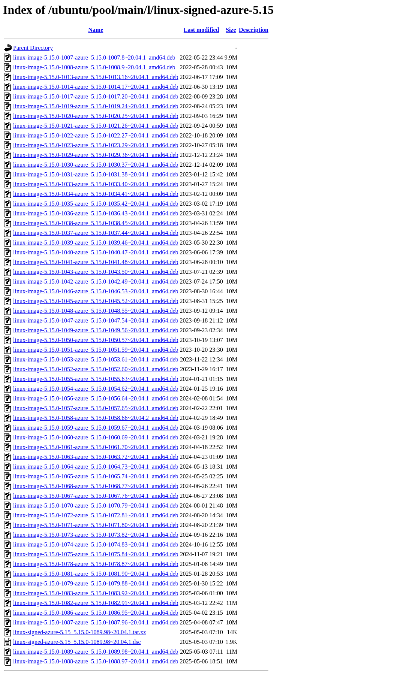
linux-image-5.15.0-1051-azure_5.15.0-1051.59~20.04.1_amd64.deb (95, 349)
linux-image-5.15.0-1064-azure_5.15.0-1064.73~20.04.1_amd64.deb (95, 466)
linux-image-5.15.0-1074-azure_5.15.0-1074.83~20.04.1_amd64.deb (95, 544)
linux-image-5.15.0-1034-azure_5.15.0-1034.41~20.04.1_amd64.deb (95, 194)
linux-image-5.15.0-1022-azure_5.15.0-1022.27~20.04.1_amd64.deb (95, 135)
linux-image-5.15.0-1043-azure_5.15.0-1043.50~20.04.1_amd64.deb (95, 272)
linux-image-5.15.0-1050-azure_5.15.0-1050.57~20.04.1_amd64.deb (95, 340)
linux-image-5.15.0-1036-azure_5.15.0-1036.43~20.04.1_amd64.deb (95, 213)
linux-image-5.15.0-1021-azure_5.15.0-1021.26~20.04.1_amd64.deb (95, 125)
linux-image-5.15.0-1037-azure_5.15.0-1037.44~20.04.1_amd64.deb (95, 233)
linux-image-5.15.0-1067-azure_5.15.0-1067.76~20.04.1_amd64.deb (95, 496)
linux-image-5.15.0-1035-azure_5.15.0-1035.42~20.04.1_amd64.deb (95, 203)
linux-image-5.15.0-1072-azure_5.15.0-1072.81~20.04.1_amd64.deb (95, 515)
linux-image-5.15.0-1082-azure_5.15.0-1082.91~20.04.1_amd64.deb (95, 603)
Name (95, 30)
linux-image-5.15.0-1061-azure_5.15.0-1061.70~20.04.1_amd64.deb (95, 447)
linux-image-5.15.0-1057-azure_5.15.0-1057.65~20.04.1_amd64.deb (95, 408)
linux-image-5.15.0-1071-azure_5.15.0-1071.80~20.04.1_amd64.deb (95, 525)
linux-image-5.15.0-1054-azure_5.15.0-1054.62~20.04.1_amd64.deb (95, 388)
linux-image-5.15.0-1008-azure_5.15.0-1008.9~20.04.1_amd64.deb (94, 67)
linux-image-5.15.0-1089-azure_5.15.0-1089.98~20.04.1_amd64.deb (95, 651)
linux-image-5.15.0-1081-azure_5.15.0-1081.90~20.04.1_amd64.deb (95, 573)
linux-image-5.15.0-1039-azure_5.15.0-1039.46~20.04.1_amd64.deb (95, 242)
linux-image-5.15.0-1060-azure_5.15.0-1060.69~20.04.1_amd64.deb (95, 437)
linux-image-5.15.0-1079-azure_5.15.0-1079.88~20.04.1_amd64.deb (95, 583)
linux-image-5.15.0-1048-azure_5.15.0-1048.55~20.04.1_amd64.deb (95, 311)
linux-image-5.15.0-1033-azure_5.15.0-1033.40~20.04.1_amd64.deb (95, 184)
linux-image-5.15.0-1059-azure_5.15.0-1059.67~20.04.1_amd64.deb (95, 427)
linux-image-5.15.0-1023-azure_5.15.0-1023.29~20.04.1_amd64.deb (95, 145)
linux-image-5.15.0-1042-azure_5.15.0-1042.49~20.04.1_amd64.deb (95, 281)
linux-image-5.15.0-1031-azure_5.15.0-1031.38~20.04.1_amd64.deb (95, 174)
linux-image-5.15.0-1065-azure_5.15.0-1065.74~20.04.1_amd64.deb (95, 476)
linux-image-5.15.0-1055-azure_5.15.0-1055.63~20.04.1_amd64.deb (95, 379)
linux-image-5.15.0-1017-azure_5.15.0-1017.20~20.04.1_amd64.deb (95, 96)
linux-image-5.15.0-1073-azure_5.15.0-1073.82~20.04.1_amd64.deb (95, 535)
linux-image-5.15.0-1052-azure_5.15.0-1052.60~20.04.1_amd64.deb (95, 369)
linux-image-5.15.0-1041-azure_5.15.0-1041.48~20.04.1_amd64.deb (95, 262)
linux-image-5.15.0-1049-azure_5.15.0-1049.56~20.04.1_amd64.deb (95, 330)
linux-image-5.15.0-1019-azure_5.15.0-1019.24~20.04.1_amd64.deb (95, 106)
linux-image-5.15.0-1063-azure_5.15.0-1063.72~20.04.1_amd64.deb (95, 457)
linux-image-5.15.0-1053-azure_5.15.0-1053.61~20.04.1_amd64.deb (95, 359)
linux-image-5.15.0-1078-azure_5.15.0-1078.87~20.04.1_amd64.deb (95, 564)
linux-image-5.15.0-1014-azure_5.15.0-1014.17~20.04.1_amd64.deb (95, 87)
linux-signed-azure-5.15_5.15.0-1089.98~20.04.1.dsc (77, 642)
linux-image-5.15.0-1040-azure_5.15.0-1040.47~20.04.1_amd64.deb (95, 252)
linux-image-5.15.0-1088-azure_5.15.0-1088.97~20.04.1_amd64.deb (95, 661)
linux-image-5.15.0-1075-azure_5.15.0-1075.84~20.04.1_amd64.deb (95, 554)
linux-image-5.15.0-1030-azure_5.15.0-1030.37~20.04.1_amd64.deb (95, 164)
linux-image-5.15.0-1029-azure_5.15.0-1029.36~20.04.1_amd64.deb (95, 155)
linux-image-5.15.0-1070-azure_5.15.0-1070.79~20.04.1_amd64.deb (95, 505)
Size (231, 30)
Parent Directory (33, 48)
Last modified (201, 30)
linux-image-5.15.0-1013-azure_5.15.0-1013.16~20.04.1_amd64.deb (95, 77)
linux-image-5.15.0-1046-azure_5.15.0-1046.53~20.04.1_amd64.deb (95, 291)
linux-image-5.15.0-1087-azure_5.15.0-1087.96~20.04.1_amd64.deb (95, 622)
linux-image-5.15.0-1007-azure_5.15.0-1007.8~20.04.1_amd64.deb (94, 57)
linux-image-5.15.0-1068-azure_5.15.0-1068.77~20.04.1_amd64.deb (95, 486)
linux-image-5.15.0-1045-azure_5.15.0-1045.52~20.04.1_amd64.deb (95, 301)
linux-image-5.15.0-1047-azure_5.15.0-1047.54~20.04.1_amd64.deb (95, 320)
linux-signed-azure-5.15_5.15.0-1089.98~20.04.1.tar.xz (79, 632)
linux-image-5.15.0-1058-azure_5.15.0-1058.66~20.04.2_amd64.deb (95, 418)
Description (253, 30)
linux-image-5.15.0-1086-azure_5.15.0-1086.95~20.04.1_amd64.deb (95, 612)
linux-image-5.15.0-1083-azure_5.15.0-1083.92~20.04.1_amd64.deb (95, 593)
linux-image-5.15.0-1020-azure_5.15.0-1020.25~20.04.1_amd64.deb (95, 116)
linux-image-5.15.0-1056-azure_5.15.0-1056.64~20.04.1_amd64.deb (95, 398)
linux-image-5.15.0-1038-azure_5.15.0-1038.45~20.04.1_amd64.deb (95, 223)
